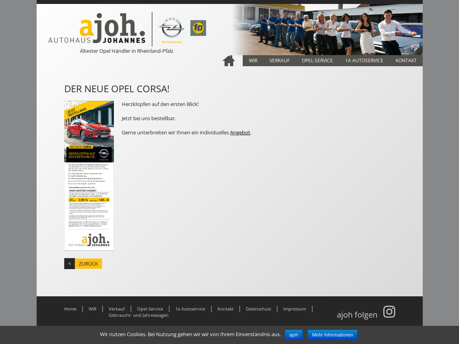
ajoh (293, 335)
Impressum (294, 309)
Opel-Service (317, 60)
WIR (253, 60)
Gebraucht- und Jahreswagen (139, 315)
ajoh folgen (366, 314)
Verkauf (279, 60)
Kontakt (406, 60)
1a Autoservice (364, 60)
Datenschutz (258, 309)
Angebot (240, 132)
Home (229, 60)
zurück (88, 263)
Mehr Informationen (332, 335)
